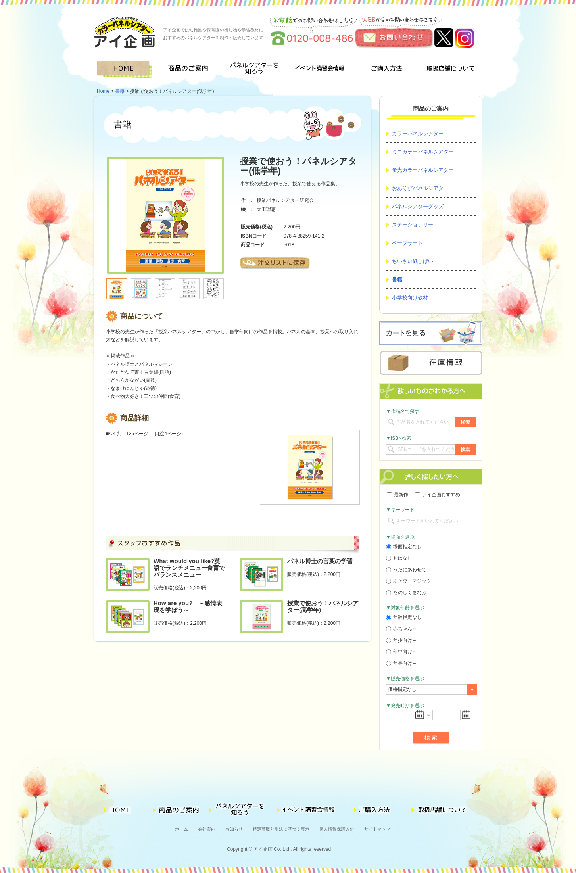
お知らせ (234, 829)
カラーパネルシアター (418, 133)
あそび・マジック (408, 581)
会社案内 (206, 829)
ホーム (181, 829)
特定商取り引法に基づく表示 (281, 829)
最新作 (397, 494)
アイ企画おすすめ (437, 494)
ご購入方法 (384, 70)
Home (103, 91)
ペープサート (407, 243)
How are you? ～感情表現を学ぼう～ (188, 606)
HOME (126, 70)
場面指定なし (404, 546)
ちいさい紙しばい (412, 261)
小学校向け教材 (410, 298)
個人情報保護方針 (336, 829)
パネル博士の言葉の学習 (320, 561)
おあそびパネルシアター (420, 188)
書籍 (120, 91)
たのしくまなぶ (406, 592)
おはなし (399, 558)
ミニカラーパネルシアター (423, 152)
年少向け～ (401, 640)
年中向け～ (401, 651)
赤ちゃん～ (401, 628)
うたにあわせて (406, 569)
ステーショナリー (412, 225)
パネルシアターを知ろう (255, 70)
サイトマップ (377, 829)
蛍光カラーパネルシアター (423, 170)
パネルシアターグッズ (418, 206)
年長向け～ (401, 663)
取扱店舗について (449, 70)
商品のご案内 (190, 70)
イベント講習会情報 (320, 70)
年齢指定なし (404, 617)
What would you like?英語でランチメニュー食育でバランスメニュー (189, 568)
